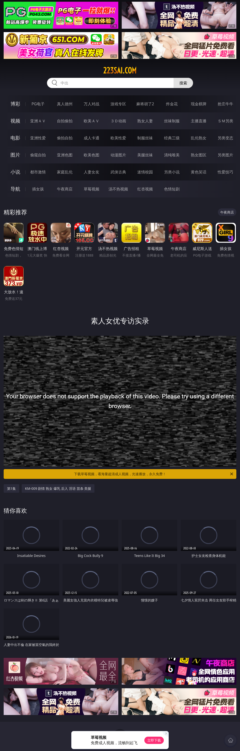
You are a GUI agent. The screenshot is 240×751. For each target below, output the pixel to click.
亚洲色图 (65, 155)
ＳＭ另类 (225, 121)
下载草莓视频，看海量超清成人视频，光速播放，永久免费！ (154, 474)
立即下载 (154, 740)
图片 (15, 155)
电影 (15, 137)
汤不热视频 (118, 189)
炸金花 (172, 104)
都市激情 (38, 172)
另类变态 (225, 138)
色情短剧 (172, 189)
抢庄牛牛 (225, 104)
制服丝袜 (145, 138)
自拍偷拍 (65, 121)
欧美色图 (91, 155)
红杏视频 (145, 189)
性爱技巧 (225, 172)
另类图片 (225, 155)
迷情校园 (145, 172)
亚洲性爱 (38, 138)
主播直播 (198, 121)
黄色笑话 (198, 172)
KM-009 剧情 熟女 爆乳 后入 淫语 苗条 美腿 (58, 488)
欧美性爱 (118, 138)
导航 (15, 189)
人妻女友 (91, 172)
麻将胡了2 (145, 104)
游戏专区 (118, 104)
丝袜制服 (172, 121)
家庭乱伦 (65, 172)
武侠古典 (118, 172)
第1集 (11, 488)
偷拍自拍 (65, 138)
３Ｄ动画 (118, 121)
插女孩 (38, 189)
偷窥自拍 (38, 155)
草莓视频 (91, 189)
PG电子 (38, 104)
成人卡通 (91, 138)
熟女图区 (198, 155)
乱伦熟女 (198, 138)
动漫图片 (118, 155)
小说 (15, 172)
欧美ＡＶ (91, 121)
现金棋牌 (198, 104)
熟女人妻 (145, 121)
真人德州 (65, 104)
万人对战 (91, 104)
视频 (15, 120)
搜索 (183, 83)
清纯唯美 (172, 155)
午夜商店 (65, 189)
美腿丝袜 (145, 155)
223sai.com (120, 70)
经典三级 (172, 138)
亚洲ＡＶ (38, 121)
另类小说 (172, 172)
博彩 (15, 103)
